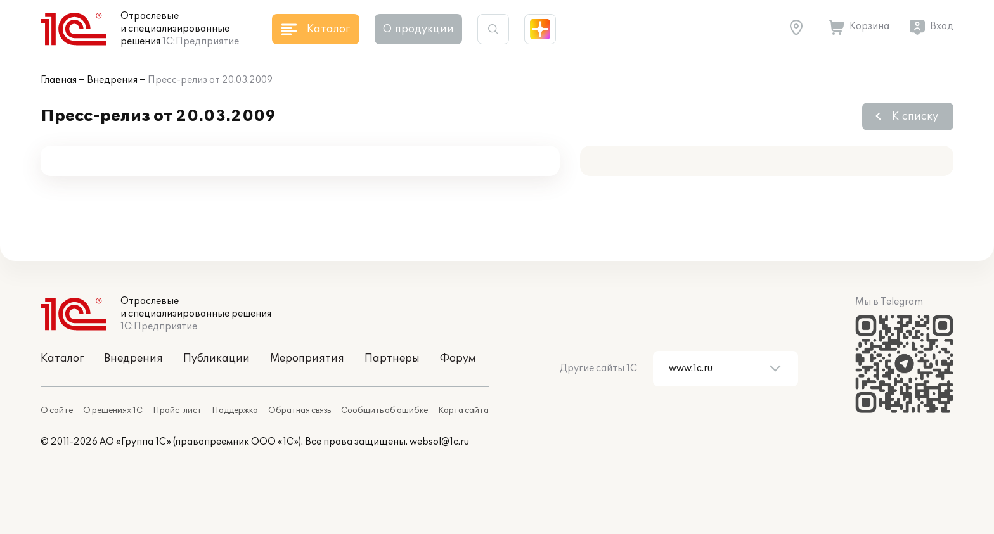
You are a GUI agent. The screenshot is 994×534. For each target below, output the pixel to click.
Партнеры (392, 358)
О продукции (418, 29)
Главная (59, 80)
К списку (915, 116)
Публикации (216, 358)
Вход (941, 26)
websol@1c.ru (439, 441)
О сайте (57, 410)
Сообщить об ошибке (384, 410)
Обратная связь (299, 410)
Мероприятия (307, 358)
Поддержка (235, 410)
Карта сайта (463, 410)
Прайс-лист (177, 410)
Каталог (62, 358)
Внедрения (112, 80)
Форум (457, 358)
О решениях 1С (113, 410)
